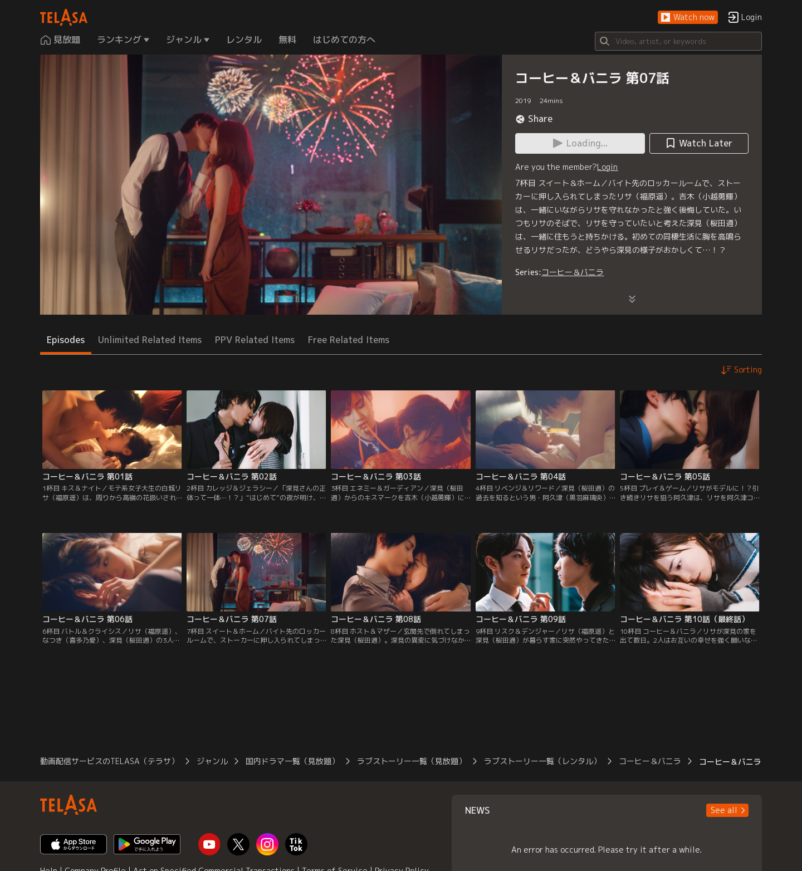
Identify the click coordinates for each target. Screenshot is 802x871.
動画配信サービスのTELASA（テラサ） (109, 761)
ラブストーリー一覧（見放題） (411, 761)
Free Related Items (348, 340)
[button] (688, 18)
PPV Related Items (255, 340)
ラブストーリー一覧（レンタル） (542, 761)
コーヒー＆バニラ (572, 272)
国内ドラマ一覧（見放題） (292, 761)
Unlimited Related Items (150, 340)
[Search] (678, 41)
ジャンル (212, 761)
